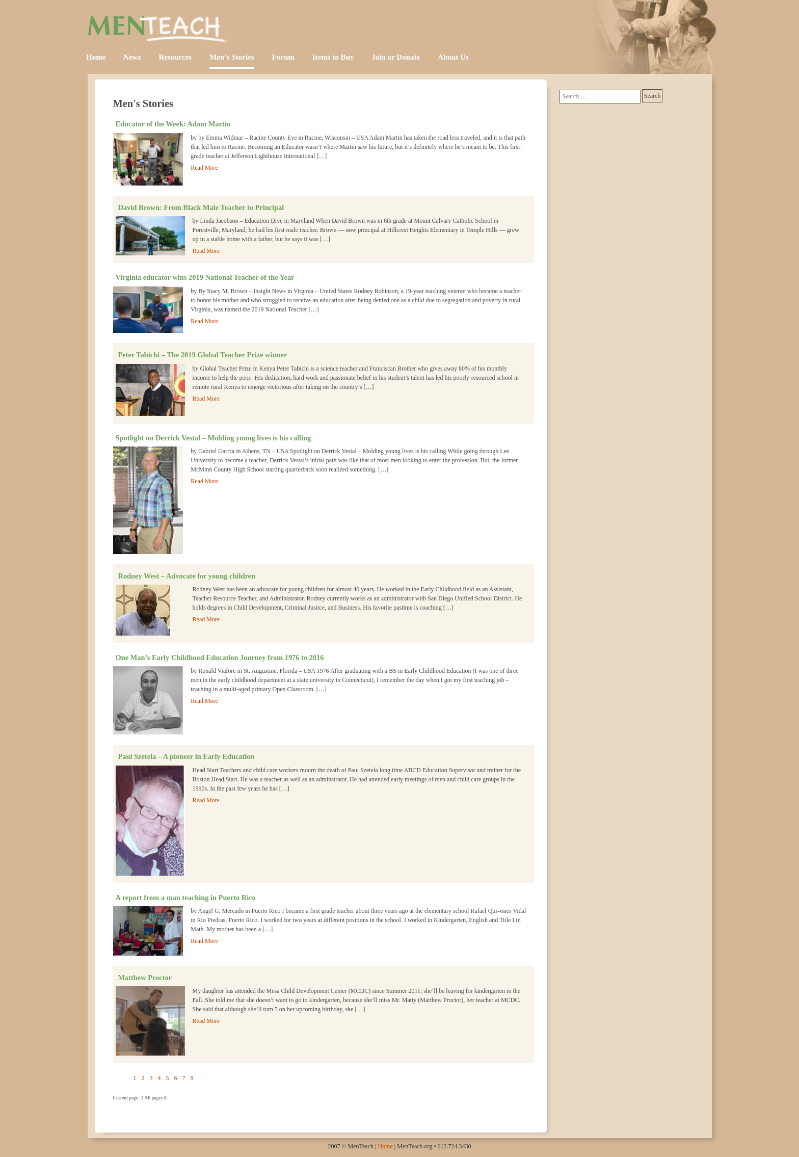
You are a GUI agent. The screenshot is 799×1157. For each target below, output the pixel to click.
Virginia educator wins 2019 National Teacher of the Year (205, 277)
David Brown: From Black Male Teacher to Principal (201, 207)
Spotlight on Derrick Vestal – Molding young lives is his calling (213, 438)
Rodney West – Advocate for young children (186, 576)
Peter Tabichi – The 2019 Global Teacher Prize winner (202, 355)
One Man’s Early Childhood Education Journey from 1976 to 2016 (220, 657)
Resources (175, 57)
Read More (204, 167)
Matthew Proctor (145, 978)
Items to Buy (333, 57)
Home (95, 57)
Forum (283, 57)
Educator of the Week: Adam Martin (173, 124)
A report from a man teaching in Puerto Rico (186, 897)
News (132, 57)
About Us (453, 57)
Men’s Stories (231, 57)
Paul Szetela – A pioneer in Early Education (186, 756)
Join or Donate (395, 57)
